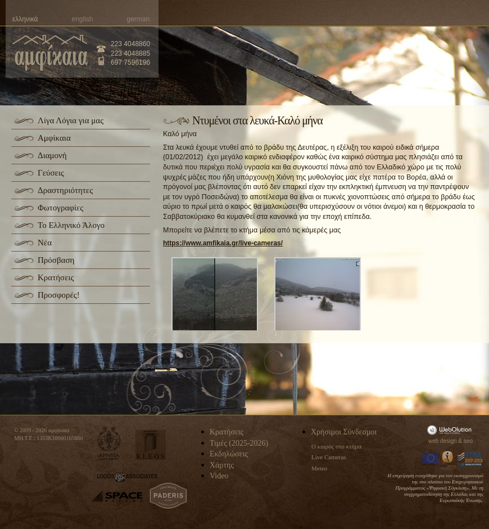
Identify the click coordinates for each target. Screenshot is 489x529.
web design (442, 441)
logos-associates (127, 477)
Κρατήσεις (56, 277)
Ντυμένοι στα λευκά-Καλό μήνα (257, 120)
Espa (470, 459)
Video (219, 476)
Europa (431, 459)
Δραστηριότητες (65, 190)
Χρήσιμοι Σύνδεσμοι (344, 432)
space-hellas (117, 496)
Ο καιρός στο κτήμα (336, 446)
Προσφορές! (59, 294)
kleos (150, 445)
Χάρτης (222, 465)
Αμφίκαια (54, 137)
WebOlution (451, 429)
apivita (109, 443)
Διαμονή (52, 155)
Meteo (319, 468)
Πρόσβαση (56, 259)
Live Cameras (328, 457)
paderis (168, 495)
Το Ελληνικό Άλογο (71, 225)
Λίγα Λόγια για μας (70, 120)
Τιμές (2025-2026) (239, 443)
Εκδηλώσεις (229, 454)
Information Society (449, 459)
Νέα (45, 242)
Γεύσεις (51, 172)
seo (468, 441)
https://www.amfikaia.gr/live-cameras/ (223, 243)
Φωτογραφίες (60, 207)
